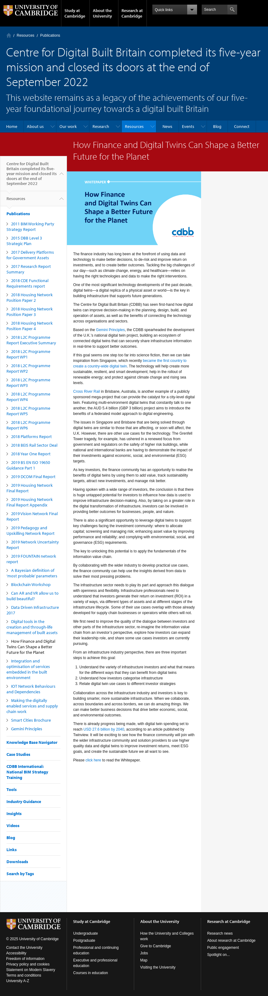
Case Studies (18, 754)
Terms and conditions (23, 975)
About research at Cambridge (231, 940)
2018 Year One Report (31, 454)
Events (188, 126)
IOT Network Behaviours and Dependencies (31, 689)
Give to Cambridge (155, 946)
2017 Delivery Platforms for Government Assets (30, 254)
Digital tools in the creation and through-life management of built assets (32, 627)
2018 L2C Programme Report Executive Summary (31, 340)
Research (101, 126)
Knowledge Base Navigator (31, 742)
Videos (12, 825)
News (167, 126)
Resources (25, 35)
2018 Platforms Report (31, 436)
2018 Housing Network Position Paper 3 (29, 311)
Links (11, 849)
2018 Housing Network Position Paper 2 (29, 297)
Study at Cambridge (74, 13)
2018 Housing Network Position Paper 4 (29, 325)
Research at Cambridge (132, 13)
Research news (220, 933)
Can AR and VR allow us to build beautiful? (32, 595)
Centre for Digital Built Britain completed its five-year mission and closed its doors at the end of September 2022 (31, 176)
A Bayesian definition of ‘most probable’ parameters (31, 573)
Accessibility (16, 953)
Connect (241, 126)
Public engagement (223, 947)
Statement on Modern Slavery (30, 970)
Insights (14, 813)
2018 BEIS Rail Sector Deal (34, 445)
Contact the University (24, 947)
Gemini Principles (26, 729)
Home (8, 35)
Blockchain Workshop (31, 584)
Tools (11, 789)
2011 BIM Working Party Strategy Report (30, 226)
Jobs (144, 953)
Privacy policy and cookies (28, 964)
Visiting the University (158, 967)
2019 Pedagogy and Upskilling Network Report (30, 530)
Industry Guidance (23, 801)
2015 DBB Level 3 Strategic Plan (24, 240)
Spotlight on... (218, 955)
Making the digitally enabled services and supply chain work (32, 706)
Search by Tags (20, 873)
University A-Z (17, 981)
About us (35, 126)
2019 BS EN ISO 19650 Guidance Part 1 (28, 465)
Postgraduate (84, 940)
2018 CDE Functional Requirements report (27, 283)
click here (93, 760)
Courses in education (90, 973)
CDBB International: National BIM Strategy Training (27, 772)
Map (143, 960)
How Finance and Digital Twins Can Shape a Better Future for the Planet (30, 646)
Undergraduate (85, 933)
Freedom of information (25, 959)
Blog (217, 126)
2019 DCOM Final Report (33, 476)
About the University (102, 13)
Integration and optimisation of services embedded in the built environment (28, 669)
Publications (50, 35)
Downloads (17, 861)
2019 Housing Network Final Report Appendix (29, 502)
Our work (68, 126)
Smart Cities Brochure (31, 720)
